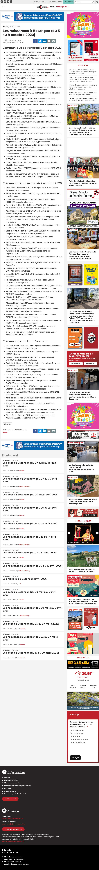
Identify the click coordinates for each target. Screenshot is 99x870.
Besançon (7, 27)
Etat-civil (16, 27)
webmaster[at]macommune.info (13, 841)
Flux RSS (7, 788)
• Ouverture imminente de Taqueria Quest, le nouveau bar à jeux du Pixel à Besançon (82, 72)
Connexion (90, 364)
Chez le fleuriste (78, 733)
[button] (93, 2)
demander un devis (13, 829)
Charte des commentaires (13, 783)
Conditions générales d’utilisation (16, 794)
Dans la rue (76, 736)
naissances (7, 424)
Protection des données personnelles (17, 786)
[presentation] (69, 533)
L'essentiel (83, 65)
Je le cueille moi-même (80, 739)
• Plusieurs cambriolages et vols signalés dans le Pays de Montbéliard (83, 99)
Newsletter (10, 799)
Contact (7, 777)
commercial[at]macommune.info (13, 824)
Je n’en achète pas (79, 742)
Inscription (76, 364)
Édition (53, 7)
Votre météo (83, 658)
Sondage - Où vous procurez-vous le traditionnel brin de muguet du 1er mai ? (81, 724)
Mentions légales (10, 791)
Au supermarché (78, 730)
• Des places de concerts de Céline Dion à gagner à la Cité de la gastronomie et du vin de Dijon (82, 79)
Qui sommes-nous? (11, 780)
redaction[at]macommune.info (12, 818)
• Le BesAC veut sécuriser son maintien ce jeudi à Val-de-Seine (82, 94)
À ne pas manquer (83, 521)
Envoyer (75, 758)
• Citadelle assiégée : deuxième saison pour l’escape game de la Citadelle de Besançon (83, 87)
